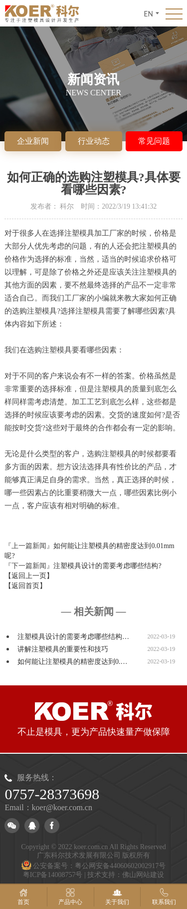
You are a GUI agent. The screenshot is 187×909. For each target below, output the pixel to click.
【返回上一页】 (28, 576)
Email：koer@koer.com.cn (48, 807)
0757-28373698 (51, 794)
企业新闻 (33, 141)
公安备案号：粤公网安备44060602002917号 (93, 866)
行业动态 (94, 141)
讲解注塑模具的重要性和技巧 (62, 649)
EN (151, 13)
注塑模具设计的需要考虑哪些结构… (73, 636)
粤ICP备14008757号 (53, 875)
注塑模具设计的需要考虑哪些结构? (107, 566)
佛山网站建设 (143, 875)
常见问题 (154, 141)
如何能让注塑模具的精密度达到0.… (72, 661)
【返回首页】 (25, 586)
